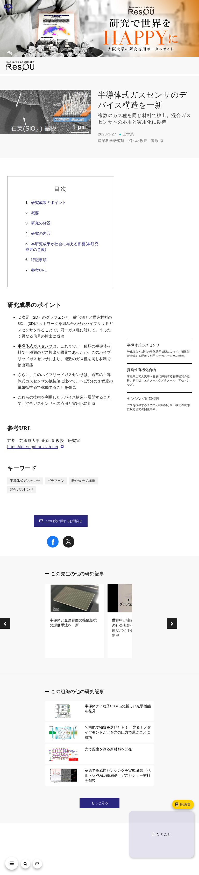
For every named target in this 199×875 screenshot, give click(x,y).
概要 (35, 213)
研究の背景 (41, 223)
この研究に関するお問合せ (60, 521)
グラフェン (55, 481)
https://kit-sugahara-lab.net (32, 447)
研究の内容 (41, 233)
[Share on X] (68, 546)
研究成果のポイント (48, 202)
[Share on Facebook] (53, 546)
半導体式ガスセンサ (35, 346)
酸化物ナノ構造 (83, 481)
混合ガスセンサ (21, 489)
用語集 (183, 804)
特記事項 (39, 259)
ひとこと (161, 834)
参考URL (39, 270)
